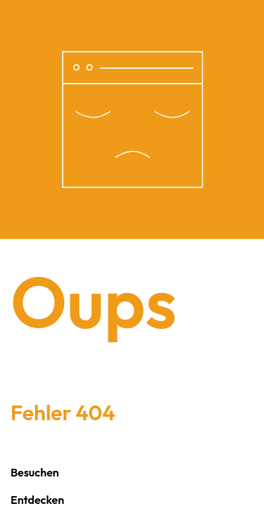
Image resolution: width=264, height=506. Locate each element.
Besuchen (35, 472)
